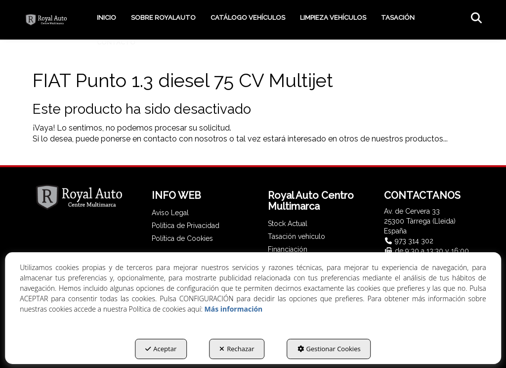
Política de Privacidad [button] (185, 226)
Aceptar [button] (160, 348)
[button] (46, 20)
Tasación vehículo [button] (296, 236)
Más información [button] (234, 309)
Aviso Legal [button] (170, 213)
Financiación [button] (287, 249)
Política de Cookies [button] (182, 238)
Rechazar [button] (236, 348)
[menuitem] (106, 17)
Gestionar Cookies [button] (329, 348)
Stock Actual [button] (287, 224)
